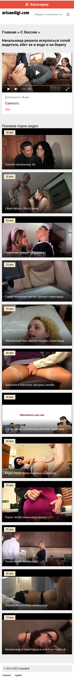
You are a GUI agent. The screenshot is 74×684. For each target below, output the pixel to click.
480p (7, 109)
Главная (6, 675)
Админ (18, 675)
